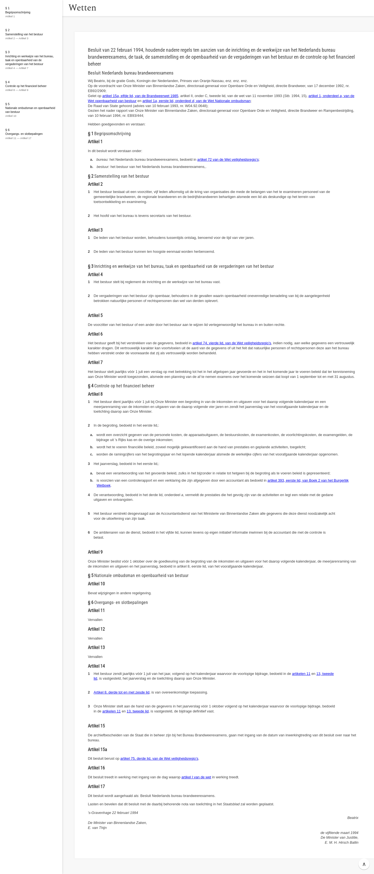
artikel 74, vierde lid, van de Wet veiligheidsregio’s (231, 343)
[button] (68, 8)
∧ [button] (364, 864)
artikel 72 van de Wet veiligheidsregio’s (228, 159)
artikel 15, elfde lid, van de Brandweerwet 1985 (140, 96)
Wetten (90, 8)
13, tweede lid (138, 711)
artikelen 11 (301, 674)
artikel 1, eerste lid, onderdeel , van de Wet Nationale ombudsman (196, 101)
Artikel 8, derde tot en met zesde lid (122, 692)
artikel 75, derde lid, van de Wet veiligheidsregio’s (159, 758)
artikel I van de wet (196, 777)
